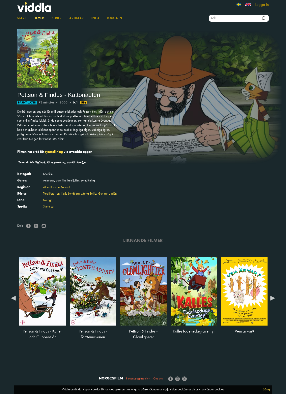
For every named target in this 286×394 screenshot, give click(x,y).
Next (273, 298)
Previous (13, 298)
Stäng (266, 389)
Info (95, 18)
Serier (57, 18)
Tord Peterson (51, 193)
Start (21, 18)
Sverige (47, 200)
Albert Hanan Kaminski (57, 187)
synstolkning (54, 152)
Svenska (48, 206)
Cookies (158, 378)
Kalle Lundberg (70, 193)
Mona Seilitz (89, 193)
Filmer (39, 18)
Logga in (262, 5)
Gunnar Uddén (107, 193)
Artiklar (76, 18)
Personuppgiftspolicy (138, 378)
